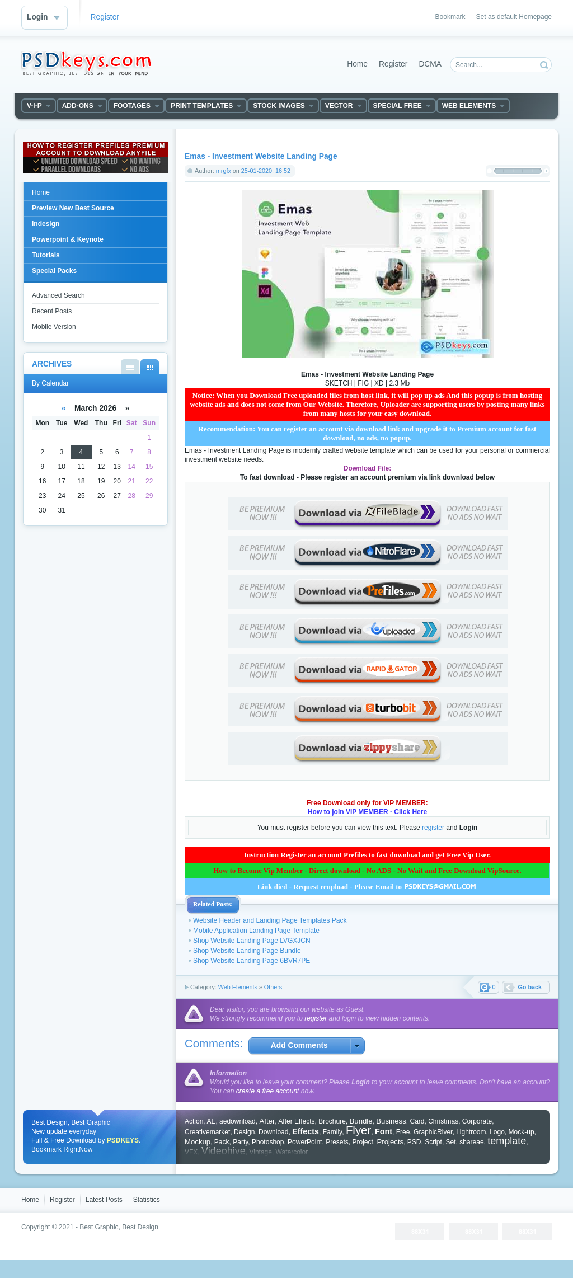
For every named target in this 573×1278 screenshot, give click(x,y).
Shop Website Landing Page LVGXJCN (252, 941)
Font (383, 1131)
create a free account (267, 1091)
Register (105, 17)
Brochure (332, 1121)
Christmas (443, 1121)
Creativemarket (207, 1132)
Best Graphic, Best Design (118, 1227)
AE (210, 1121)
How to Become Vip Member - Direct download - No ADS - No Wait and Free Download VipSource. (367, 870)
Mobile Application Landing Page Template (256, 930)
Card (417, 1121)
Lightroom (471, 1132)
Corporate (477, 1121)
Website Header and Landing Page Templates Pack (269, 920)
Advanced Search (58, 295)
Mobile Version (54, 327)
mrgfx (223, 170)
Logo (497, 1132)
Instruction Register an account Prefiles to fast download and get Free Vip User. (367, 855)
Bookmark (450, 17)
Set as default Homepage (514, 17)
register (433, 827)
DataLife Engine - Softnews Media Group (86, 63)
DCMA (430, 64)
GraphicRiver (433, 1132)
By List (130, 366)
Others (273, 987)
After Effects (296, 1121)
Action (194, 1121)
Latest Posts (104, 1200)
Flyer (358, 1130)
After (267, 1121)
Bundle (361, 1121)
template (506, 1141)
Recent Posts (52, 311)
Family (332, 1132)
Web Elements (237, 987)
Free (403, 1132)
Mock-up (521, 1132)
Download (273, 1132)
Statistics (146, 1200)
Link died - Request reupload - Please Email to (367, 886)
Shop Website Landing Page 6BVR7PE (251, 961)
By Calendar (149, 366)
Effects (305, 1131)
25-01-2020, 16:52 (265, 170)
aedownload (237, 1121)
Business (391, 1121)
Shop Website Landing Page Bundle (247, 951)
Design (244, 1132)
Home (357, 64)
